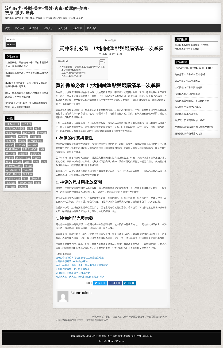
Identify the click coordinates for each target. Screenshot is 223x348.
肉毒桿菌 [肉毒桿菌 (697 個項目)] (27, 170)
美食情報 (62, 28)
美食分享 (179, 74)
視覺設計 (179, 68)
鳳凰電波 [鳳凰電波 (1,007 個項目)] (23, 186)
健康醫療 (179, 113)
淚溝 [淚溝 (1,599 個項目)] (8, 161)
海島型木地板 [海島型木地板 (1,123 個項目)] (23, 157)
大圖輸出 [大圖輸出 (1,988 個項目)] (23, 136)
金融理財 (77, 28)
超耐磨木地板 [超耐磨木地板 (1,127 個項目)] (13, 178)
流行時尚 (19, 28)
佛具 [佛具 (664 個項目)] (30, 128)
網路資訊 (179, 133)
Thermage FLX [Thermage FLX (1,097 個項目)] (12, 124)
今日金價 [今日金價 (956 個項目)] (26, 124)
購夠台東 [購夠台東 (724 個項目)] (27, 174)
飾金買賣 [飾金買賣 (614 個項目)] (10, 186)
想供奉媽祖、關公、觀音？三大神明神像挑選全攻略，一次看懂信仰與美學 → (131, 316)
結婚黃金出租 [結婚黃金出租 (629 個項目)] (13, 170)
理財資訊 (179, 127)
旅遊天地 (179, 100)
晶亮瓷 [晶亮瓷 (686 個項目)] (9, 145)
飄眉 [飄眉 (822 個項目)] (37, 182)
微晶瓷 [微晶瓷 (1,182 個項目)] (21, 140)
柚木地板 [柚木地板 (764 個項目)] (32, 145)
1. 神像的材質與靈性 (72, 70)
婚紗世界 (179, 94)
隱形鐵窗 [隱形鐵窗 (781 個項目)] (35, 178)
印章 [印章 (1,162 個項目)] (37, 128)
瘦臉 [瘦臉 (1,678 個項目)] (36, 161)
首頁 (7, 28)
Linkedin (129, 282)
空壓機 (191, 45)
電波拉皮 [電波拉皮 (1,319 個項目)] (10, 182)
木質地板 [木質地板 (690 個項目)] (20, 145)
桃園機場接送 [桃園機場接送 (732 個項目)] (13, 149)
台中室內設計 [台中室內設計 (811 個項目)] (13, 132)
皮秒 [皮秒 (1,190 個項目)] (43, 161)
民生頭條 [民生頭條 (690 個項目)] (10, 153)
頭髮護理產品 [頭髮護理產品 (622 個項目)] (25, 182)
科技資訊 (179, 107)
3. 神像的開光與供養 (73, 76)
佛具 (73, 265)
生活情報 (34, 28)
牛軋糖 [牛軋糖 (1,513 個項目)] (17, 161)
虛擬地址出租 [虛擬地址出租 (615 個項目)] (13, 174)
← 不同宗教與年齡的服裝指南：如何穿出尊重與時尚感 (80, 320)
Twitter (100, 282)
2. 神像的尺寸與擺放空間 (75, 73)
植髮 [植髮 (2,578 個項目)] (42, 149)
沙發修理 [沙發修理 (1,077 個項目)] (23, 153)
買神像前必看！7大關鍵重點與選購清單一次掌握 (111, 47)
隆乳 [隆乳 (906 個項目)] (25, 178)
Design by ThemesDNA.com (111, 341)
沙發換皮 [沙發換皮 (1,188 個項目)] (35, 153)
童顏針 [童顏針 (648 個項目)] (28, 165)
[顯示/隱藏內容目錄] (101, 62)
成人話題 (179, 81)
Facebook (114, 282)
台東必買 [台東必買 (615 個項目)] (10, 136)
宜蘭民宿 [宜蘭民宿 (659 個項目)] (35, 136)
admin (104, 54)
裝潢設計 (48, 28)
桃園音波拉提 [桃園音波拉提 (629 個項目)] (30, 149)
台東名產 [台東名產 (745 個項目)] (42, 132)
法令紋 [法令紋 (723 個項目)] (9, 157)
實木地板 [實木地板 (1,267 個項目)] (10, 140)
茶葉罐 (196, 49)
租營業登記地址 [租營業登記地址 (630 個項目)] (14, 165)
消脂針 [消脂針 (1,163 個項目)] (36, 157)
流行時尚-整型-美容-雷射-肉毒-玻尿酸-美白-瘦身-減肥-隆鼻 (47, 10)
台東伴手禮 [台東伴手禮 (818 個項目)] (28, 132)
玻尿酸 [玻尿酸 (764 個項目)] (27, 161)
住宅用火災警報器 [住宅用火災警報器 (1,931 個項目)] (15, 128)
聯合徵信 (91, 28)
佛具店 (95, 265)
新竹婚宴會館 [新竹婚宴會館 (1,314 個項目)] (35, 140)
